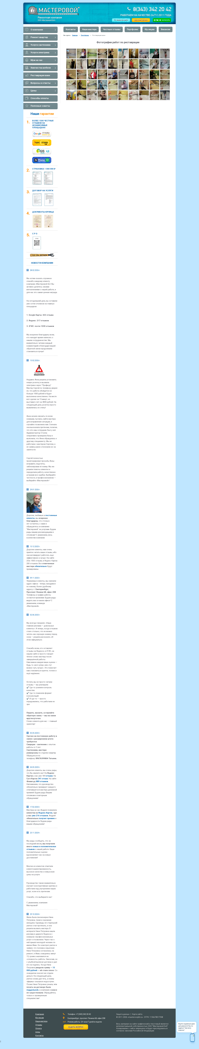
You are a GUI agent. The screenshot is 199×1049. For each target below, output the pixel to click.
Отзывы (38, 1025)
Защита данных (123, 1014)
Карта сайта (137, 1014)
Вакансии (165, 29)
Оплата (38, 1028)
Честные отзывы (111, 29)
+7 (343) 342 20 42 (83, 1014)
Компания (39, 1014)
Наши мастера (89, 29)
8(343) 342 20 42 (151, 9)
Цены (37, 1032)
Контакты (71, 29)
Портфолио (132, 29)
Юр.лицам (149, 29)
